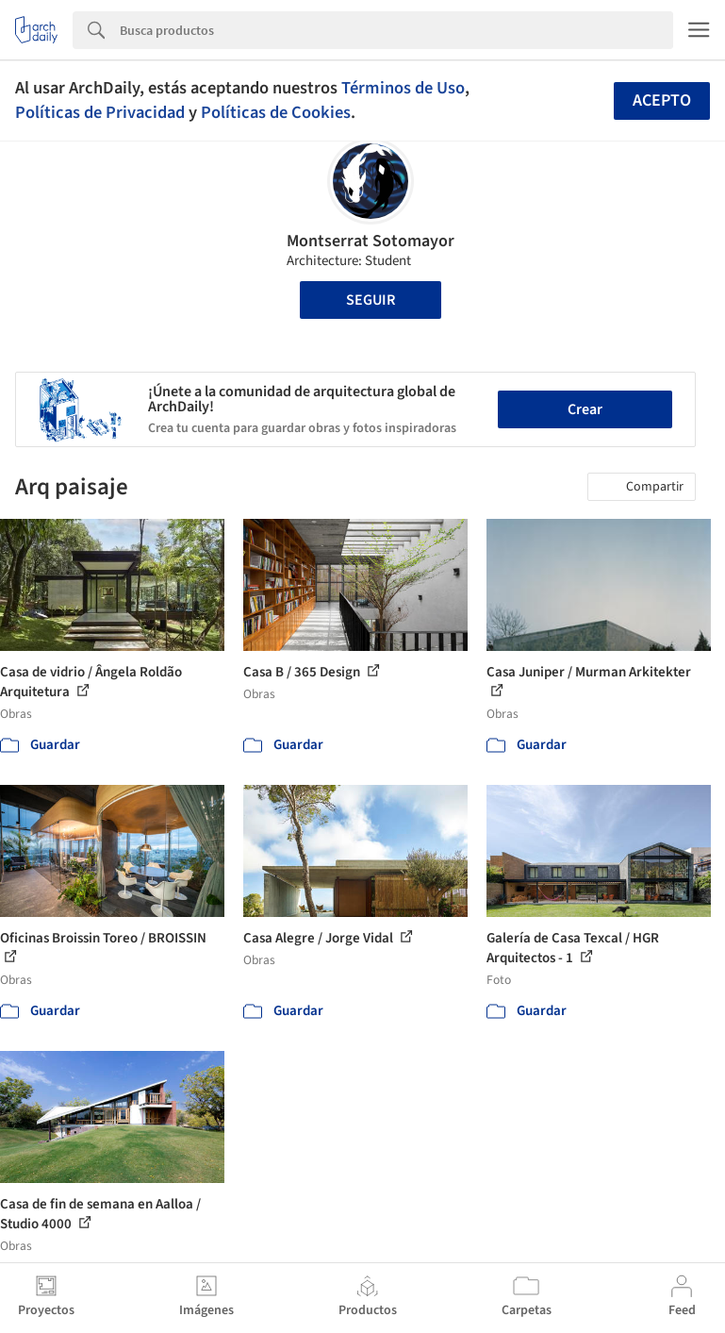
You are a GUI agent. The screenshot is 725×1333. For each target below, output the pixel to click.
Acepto (662, 100)
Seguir (370, 300)
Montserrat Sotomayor (370, 241)
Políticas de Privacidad (100, 112)
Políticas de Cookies (276, 112)
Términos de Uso (403, 87)
